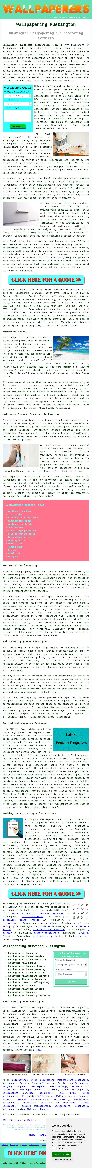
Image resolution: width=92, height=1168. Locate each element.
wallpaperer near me (16, 768)
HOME (47, 17)
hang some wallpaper (41, 771)
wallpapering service (72, 182)
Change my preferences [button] (63, 1159)
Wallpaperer (38, 1086)
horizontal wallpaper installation (66, 606)
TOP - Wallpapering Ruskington (21, 1120)
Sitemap (5, 1145)
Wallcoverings (19, 1080)
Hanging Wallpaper (15, 1086)
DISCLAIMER (83, 17)
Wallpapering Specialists (71, 1099)
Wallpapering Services (18, 1093)
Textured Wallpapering (35, 1106)
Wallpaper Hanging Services (39, 1090)
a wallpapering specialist (49, 755)
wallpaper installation (18, 858)
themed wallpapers (14, 392)
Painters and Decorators (72, 1080)
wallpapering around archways (51, 868)
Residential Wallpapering (37, 1096)
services (36, 884)
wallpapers (64, 226)
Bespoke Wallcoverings (33, 1099)
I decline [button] (66, 1154)
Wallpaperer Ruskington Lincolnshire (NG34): (32, 45)
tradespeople (18, 939)
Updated (23, 1145)
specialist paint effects (21, 920)
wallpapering (15, 319)
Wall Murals (68, 1093)
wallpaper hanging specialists (63, 309)
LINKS (54, 17)
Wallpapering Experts (16, 1083)
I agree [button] (56, 1154)
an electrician (32, 917)
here (39, 1050)
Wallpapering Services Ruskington (34, 946)
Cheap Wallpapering (42, 1080)
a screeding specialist (48, 936)
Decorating (46, 1093)
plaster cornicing (45, 933)
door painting (47, 923)
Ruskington (76, 290)
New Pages (14, 1145)
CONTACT (71, 17)
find (13, 1008)
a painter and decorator (49, 930)
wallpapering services (34, 55)
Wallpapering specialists (18, 290)
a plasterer (43, 926)
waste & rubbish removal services (37, 913)
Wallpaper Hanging (14, 1109)
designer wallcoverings (30, 852)
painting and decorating (69, 826)
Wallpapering (10, 147)
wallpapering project (70, 244)
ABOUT (62, 17)
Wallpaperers (62, 1106)
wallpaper (76, 122)
